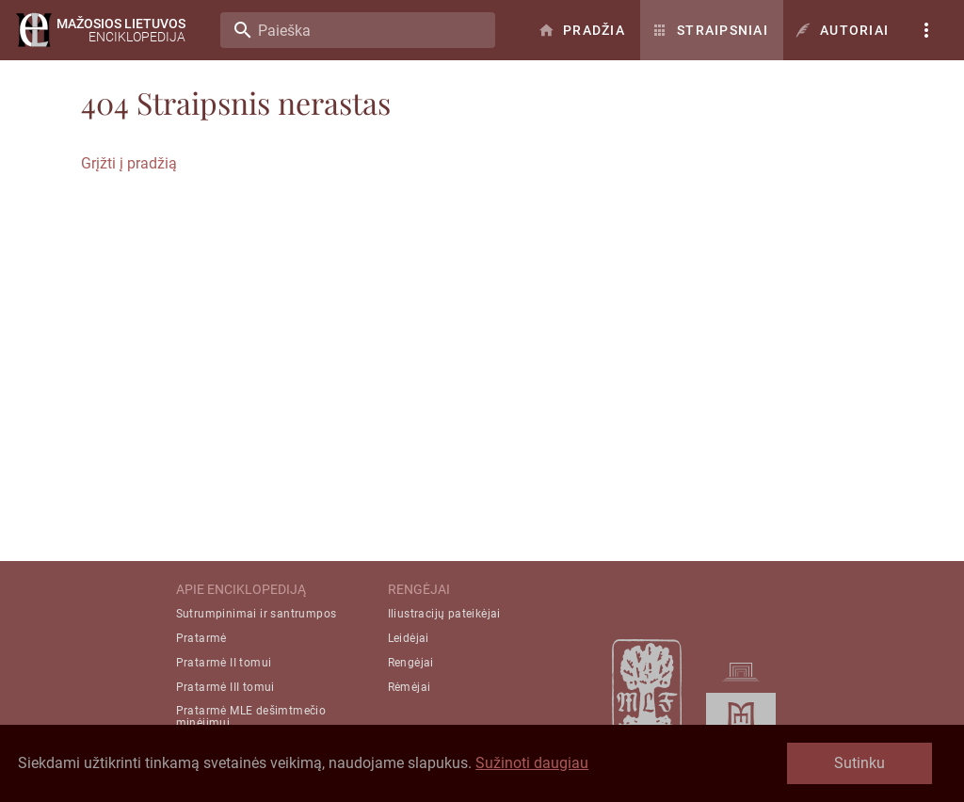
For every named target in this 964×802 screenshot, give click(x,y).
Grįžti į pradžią (129, 163)
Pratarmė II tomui (224, 662)
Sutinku (859, 763)
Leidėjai (408, 638)
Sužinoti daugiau (531, 763)
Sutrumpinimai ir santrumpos (256, 613)
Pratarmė (201, 638)
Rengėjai (411, 662)
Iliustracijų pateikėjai (444, 613)
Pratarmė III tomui (225, 687)
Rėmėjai (409, 687)
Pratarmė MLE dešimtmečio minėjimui (251, 717)
